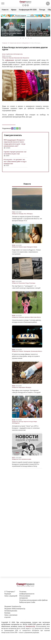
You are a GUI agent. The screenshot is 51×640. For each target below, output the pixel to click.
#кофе (35, 247)
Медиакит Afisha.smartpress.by (14, 608)
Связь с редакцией (10, 596)
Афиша (13, 10)
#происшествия (18, 57)
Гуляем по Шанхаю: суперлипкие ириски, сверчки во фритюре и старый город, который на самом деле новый (38, 32)
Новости (5, 10)
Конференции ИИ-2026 (28, 10)
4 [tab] (29, 38)
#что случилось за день (25, 459)
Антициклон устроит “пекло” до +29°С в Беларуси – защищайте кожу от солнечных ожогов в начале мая (26, 428)
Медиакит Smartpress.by (12, 606)
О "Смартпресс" (9, 591)
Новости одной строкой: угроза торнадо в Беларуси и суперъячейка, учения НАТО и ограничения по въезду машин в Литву (25, 464)
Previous (2, 27)
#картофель (22, 387)
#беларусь (30, 213)
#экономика (22, 283)
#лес (25, 213)
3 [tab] (26, 38)
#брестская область (35, 317)
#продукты (30, 247)
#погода (21, 421)
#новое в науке (23, 247)
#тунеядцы (32, 283)
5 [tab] (32, 38)
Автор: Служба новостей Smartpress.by (12, 54)
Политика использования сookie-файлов (33, 600)
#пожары (21, 213)
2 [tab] (24, 38)
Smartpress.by (30, 626)
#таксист (21, 351)
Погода (42, 10)
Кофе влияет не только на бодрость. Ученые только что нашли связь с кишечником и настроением (26, 252)
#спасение (21, 317)
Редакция (7, 594)
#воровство (26, 57)
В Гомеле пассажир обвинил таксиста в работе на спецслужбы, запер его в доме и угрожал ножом (26, 356)
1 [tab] (21, 38)
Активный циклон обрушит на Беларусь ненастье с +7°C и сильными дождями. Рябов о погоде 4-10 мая (12, 32)
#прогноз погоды (28, 421)
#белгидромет (16, 423)
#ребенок (27, 317)
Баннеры (7, 613)
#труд (27, 283)
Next (49, 27)
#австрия (11, 57)
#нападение (27, 351)
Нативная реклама (10, 611)
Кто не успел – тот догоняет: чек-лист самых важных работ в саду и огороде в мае (15, 161)
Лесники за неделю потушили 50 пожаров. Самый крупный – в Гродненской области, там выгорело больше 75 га (27, 218)
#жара (35, 421)
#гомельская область (36, 351)
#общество (5, 57)
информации (9, 60)
